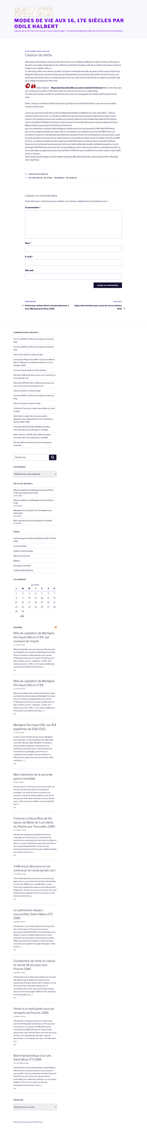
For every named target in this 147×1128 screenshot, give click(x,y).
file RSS (17, 627)
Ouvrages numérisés (22, 565)
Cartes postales (20, 546)
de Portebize (36, 178)
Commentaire (32, 207)
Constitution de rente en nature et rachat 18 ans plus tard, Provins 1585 (34, 965)
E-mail (29, 256)
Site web (29, 270)
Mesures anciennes (21, 556)
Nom (28, 243)
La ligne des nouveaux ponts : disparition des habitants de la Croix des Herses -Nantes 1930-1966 (33, 419)
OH (48, 51)
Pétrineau (71, 178)
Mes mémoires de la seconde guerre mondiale (32, 520)
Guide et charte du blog (33, 354)
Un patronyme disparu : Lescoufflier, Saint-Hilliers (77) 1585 (33, 914)
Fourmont (59, 178)
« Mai (22, 616)
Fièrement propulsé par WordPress (28, 1122)
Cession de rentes (38, 174)
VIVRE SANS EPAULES (23, 570)
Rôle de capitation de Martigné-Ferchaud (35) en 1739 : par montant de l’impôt (34, 637)
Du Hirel (48, 178)
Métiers (16, 561)
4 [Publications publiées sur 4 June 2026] (35, 593)
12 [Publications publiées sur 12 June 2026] (42, 598)
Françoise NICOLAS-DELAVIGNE (27, 427)
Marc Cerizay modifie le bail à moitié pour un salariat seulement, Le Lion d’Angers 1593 (34, 362)
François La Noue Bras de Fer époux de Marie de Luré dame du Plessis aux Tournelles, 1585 (34, 822)
